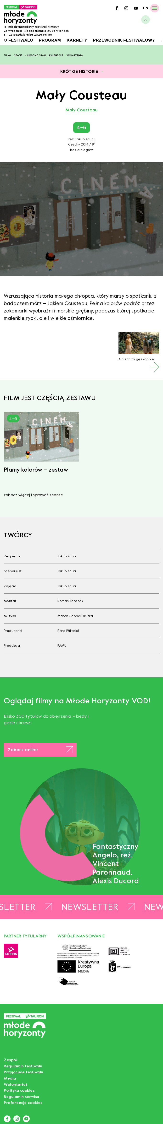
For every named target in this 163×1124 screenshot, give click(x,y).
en (145, 8)
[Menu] (154, 8)
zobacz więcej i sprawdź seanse (33, 494)
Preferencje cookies (23, 1102)
